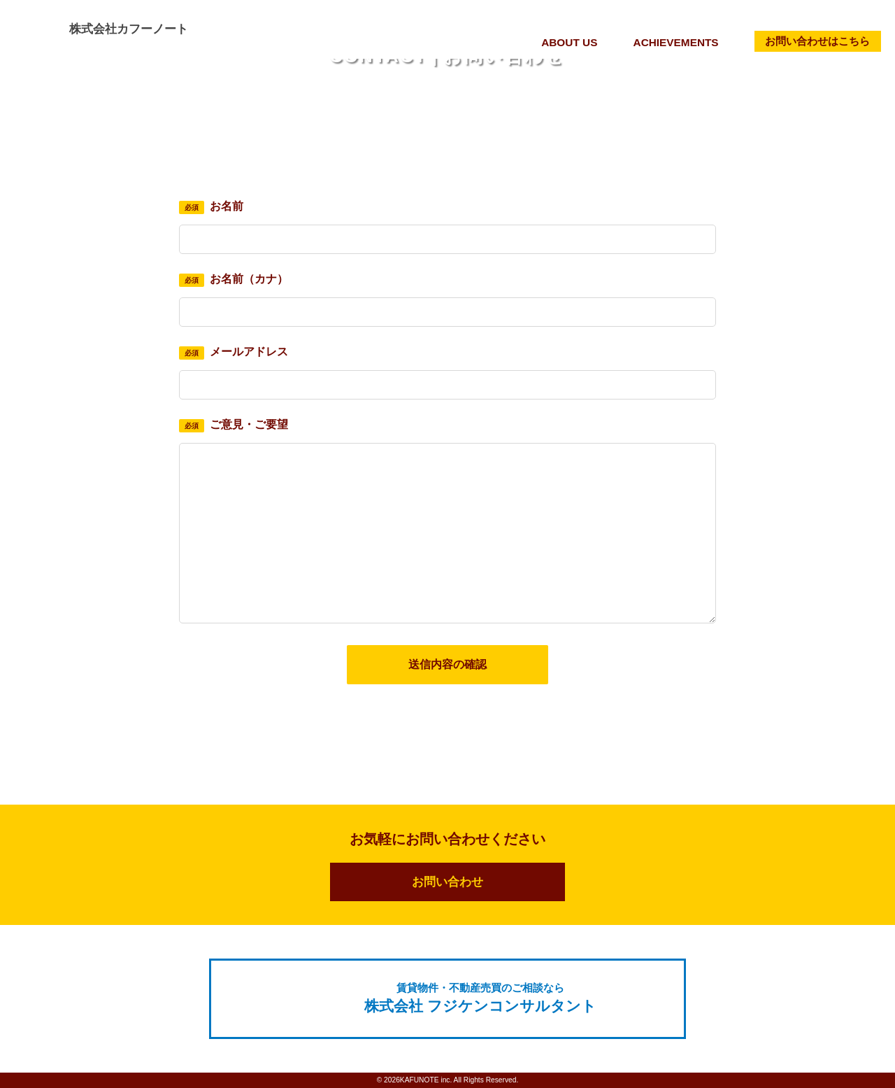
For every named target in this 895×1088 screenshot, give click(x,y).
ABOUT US (579, 42)
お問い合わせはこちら (820, 40)
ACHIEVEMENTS (683, 42)
